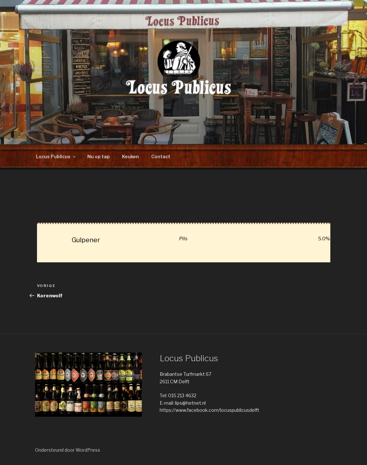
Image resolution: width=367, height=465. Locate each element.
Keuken (130, 156)
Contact (160, 156)
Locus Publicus (56, 156)
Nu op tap (98, 156)
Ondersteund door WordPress (67, 450)
